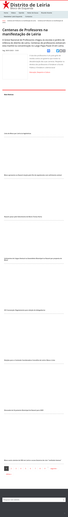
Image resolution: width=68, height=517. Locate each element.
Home (6, 13)
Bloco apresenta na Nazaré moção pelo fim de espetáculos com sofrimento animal (33, 175)
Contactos (28, 16)
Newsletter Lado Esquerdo (13, 16)
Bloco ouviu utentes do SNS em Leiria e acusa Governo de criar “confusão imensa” (32, 460)
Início (3, 21)
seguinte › (53, 468)
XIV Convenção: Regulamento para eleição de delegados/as (24, 310)
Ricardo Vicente (46, 13)
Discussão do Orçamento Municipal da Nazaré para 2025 (23, 410)
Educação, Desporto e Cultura (39, 72)
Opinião (21, 13)
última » (9, 474)
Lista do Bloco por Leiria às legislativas (17, 133)
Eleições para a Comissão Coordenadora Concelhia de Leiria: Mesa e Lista (29, 360)
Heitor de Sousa (32, 13)
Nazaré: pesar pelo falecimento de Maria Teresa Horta (23, 217)
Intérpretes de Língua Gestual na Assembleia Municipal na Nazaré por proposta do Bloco (33, 259)
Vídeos (13, 13)
